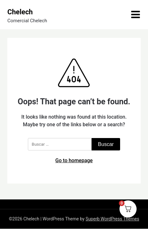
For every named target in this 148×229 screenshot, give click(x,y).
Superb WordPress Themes (112, 218)
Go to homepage (74, 160)
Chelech (20, 12)
